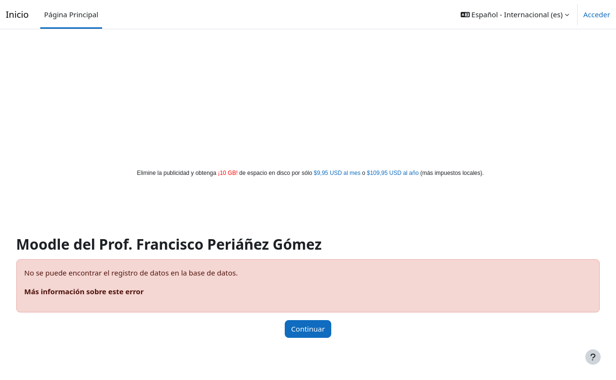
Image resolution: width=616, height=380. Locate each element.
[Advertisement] (308, 97)
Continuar (308, 329)
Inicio (17, 14)
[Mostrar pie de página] (593, 357)
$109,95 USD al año (392, 173)
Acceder (596, 14)
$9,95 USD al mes (337, 173)
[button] (514, 14)
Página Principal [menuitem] (71, 14)
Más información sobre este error (102, 291)
